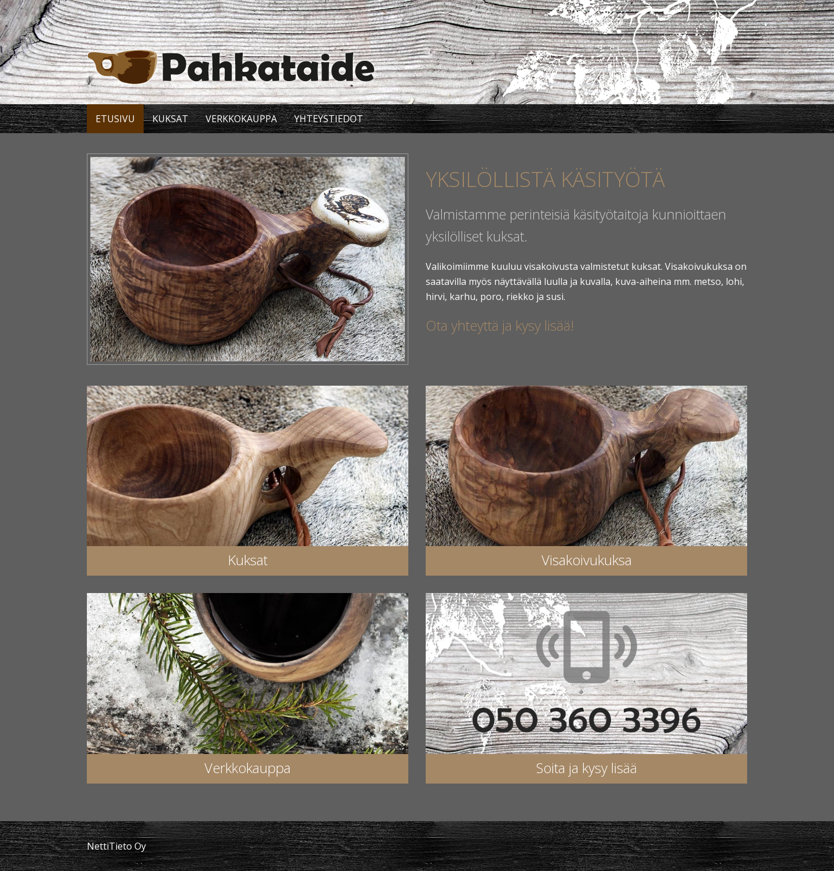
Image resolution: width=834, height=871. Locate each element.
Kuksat (170, 118)
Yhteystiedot (328, 118)
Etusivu (115, 118)
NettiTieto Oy (116, 846)
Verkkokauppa (241, 118)
